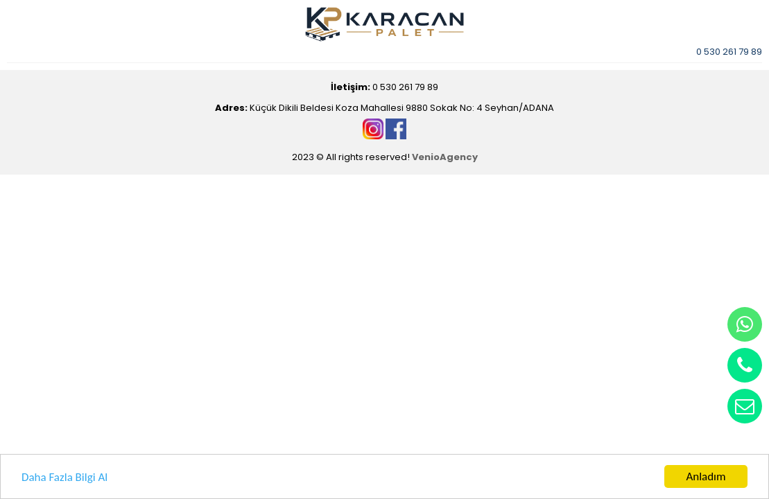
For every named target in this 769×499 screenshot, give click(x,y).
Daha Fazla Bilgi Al (64, 477)
